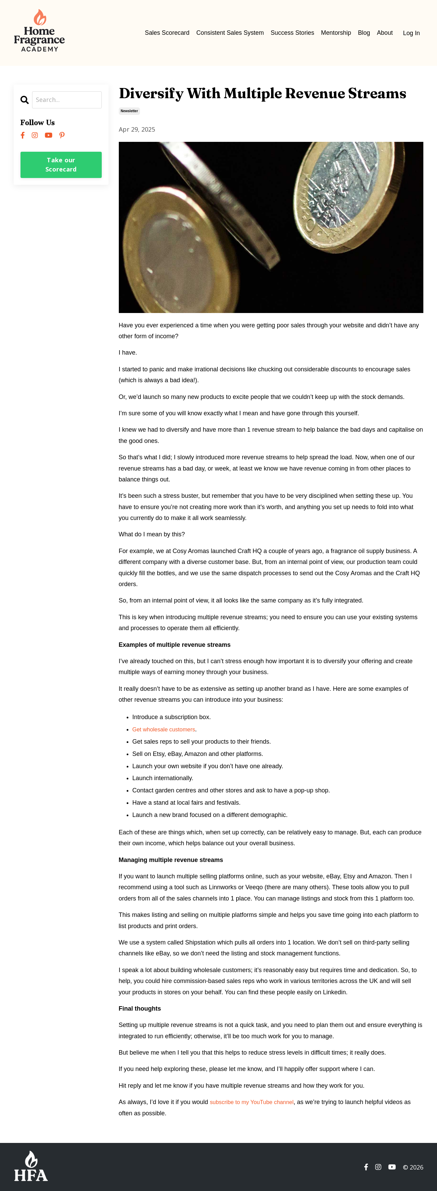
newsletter (129, 111)
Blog (363, 32)
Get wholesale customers (166, 729)
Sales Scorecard (164, 32)
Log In (411, 32)
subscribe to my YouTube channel (256, 1101)
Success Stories (291, 32)
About (385, 32)
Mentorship (335, 32)
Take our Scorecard (60, 164)
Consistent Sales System (228, 32)
